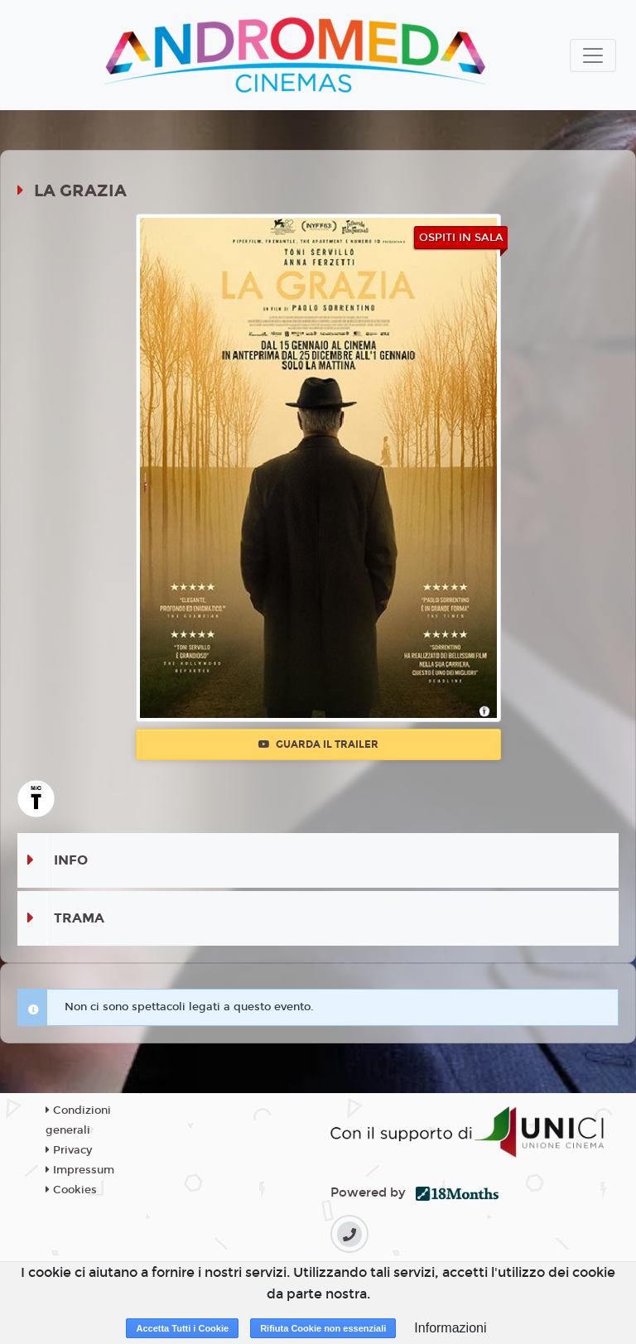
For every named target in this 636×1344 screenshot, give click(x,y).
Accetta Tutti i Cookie (182, 1328)
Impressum (80, 1170)
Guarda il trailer (318, 744)
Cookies (71, 1190)
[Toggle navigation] (593, 55)
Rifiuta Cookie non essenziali (323, 1328)
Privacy (69, 1150)
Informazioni (450, 1328)
